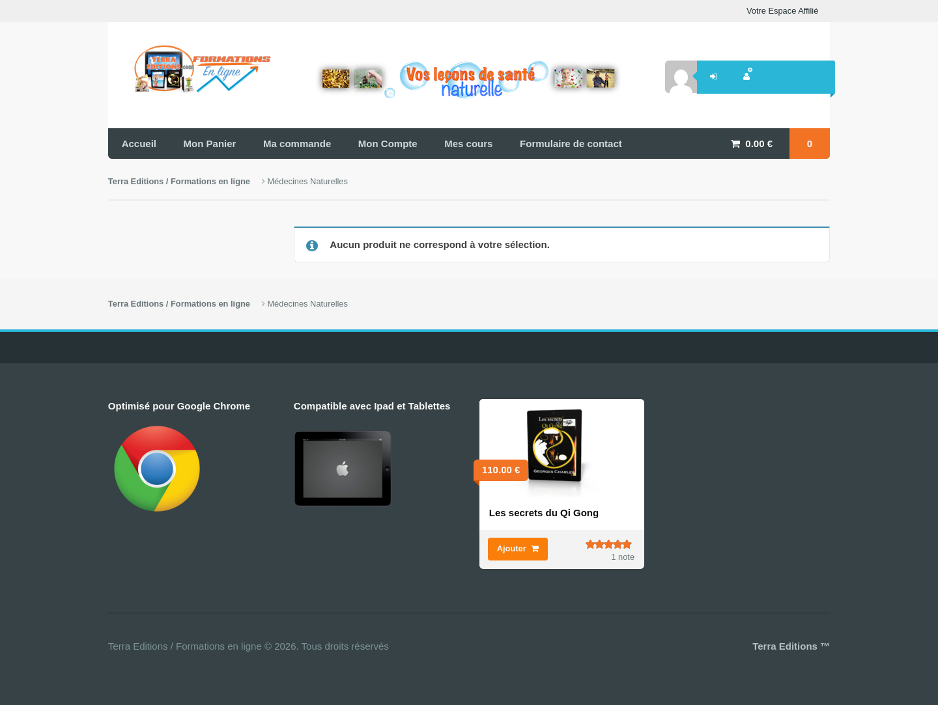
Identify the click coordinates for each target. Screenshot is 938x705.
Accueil (139, 143)
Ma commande (297, 143)
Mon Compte (388, 143)
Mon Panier (210, 143)
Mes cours (468, 143)
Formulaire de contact (571, 143)
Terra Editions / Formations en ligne (179, 181)
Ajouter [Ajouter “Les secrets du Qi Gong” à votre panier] (511, 548)
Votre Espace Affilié (782, 11)
